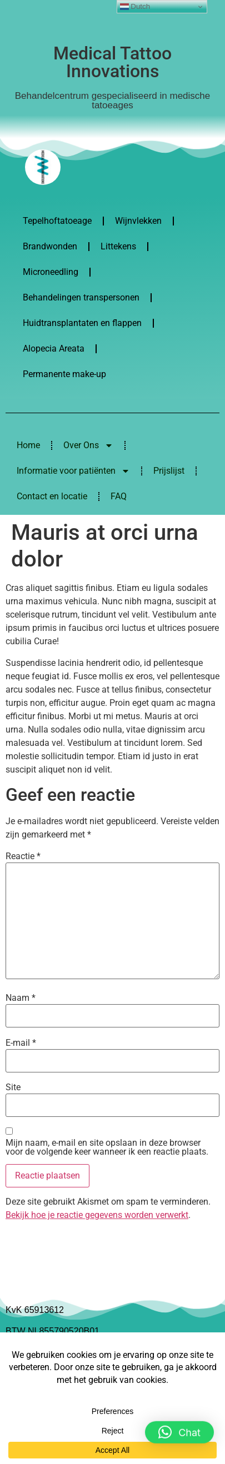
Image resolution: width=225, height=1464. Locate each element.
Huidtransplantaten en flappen (82, 323)
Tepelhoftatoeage (57, 220)
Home (28, 445)
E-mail (21, 1043)
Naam (21, 998)
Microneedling (50, 272)
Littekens (118, 246)
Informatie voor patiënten (73, 471)
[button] (179, 1431)
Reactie (23, 856)
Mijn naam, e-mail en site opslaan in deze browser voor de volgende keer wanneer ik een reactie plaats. (107, 1147)
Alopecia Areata (53, 348)
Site (13, 1087)
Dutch (135, 6)
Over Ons (88, 445)
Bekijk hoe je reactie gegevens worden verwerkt (97, 1215)
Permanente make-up (64, 374)
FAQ (119, 496)
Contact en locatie (52, 496)
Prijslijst (168, 470)
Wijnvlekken (138, 220)
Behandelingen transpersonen (81, 297)
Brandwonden (50, 246)
